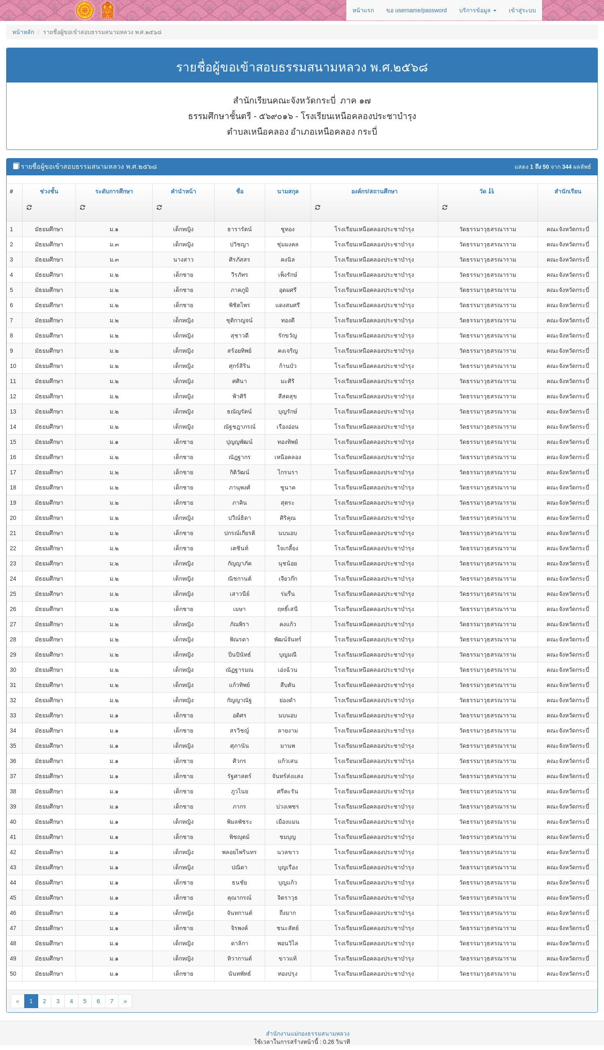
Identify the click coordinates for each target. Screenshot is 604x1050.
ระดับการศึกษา (114, 191)
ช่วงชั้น (49, 191)
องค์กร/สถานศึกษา (374, 191)
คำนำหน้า (183, 191)
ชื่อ (239, 191)
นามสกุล (288, 191)
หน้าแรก (363, 10)
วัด (486, 191)
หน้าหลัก (23, 32)
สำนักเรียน (567, 191)
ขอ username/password (416, 10)
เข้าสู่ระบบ (522, 10)
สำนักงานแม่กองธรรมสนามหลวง (308, 1033)
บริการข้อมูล (477, 10)
